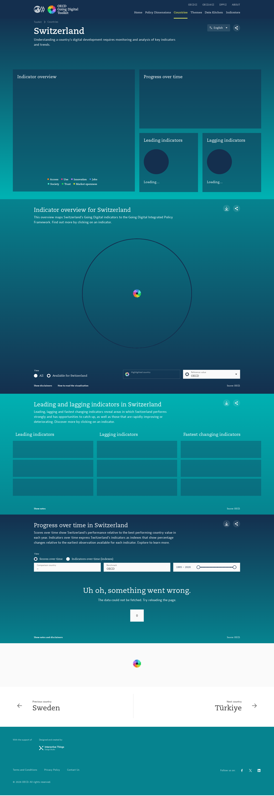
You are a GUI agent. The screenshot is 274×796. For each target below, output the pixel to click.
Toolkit (38, 22)
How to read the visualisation (73, 386)
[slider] (198, 567)
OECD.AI (208, 4)
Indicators (233, 12)
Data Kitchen (214, 12)
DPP (223, 4)
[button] (137, 567)
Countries (181, 12)
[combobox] (137, 567)
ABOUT (236, 5)
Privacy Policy (52, 770)
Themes (196, 12)
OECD (192, 4)
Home (139, 12)
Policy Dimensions (158, 12)
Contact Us (73, 770)
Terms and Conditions (25, 770)
